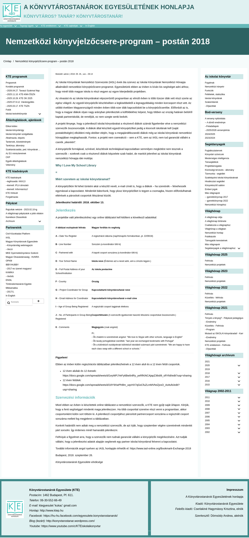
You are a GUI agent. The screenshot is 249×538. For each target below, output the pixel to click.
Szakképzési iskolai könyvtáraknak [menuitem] (221, 178)
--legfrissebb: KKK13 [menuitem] (15, 182)
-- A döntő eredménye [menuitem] (215, 123)
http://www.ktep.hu (51, 511)
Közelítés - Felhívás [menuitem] (214, 326)
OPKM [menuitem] (9, 261)
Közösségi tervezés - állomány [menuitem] (219, 170)
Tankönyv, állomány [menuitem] (15, 146)
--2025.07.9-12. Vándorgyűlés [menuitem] (20, 103)
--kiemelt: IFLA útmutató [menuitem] (17, 186)
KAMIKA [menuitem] (10, 273)
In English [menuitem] (90, 26)
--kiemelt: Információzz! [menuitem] (17, 190)
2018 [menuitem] (207, 374)
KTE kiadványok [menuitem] (13, 178)
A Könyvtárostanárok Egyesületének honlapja (113, 7)
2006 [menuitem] (207, 417)
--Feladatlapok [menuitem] (212, 127)
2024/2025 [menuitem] (210, 134)
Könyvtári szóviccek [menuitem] (214, 155)
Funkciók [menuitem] (209, 91)
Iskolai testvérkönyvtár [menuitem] (25, 114)
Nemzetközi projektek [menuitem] (215, 265)
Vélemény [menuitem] (10, 165)
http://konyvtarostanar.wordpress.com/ (70, 521)
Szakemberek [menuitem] (211, 103)
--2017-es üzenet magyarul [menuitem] (18, 269)
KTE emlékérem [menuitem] (52, 26)
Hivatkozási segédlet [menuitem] (215, 182)
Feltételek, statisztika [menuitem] (215, 95)
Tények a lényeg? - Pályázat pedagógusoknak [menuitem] (224, 318)
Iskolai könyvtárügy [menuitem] (15, 130)
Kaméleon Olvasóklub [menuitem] (16, 218)
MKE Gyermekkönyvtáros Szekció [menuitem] (22, 254)
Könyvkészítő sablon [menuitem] (215, 186)
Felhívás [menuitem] (209, 261)
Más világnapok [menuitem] (212, 193)
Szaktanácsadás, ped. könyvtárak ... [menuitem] (23, 150)
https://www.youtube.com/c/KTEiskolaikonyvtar (71, 526)
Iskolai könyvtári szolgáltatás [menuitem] (19, 134)
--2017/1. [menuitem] (10, 292)
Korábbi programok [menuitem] (15, 87)
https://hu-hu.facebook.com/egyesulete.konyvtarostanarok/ (80, 516)
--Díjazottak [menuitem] (210, 106)
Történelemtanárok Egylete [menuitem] (19, 284)
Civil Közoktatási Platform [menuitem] (18, 234)
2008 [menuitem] (207, 409)
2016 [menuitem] (207, 381)
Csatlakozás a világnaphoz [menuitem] (218, 225)
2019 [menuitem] (207, 370)
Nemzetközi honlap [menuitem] (214, 233)
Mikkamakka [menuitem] (12, 288)
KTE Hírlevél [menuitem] (12, 193)
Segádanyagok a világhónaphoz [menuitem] (220, 249)
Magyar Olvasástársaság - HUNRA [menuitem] (22, 257)
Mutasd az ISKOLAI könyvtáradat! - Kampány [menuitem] (224, 334)
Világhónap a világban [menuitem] (215, 229)
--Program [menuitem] (210, 330)
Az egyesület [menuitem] (10, 26)
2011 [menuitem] (207, 398)
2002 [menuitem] (207, 432)
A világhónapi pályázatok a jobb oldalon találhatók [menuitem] (25, 214)
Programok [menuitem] (11, 83)
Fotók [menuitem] (8, 110)
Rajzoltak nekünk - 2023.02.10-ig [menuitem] (21, 210)
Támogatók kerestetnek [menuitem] (216, 241)
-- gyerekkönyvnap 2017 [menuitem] (216, 197)
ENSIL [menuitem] (9, 281)
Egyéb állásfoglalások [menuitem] (16, 161)
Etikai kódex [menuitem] (11, 127)
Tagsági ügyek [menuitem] (30, 26)
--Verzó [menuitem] (9, 250)
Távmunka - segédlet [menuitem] (215, 174)
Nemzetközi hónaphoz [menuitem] (215, 205)
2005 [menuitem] (207, 421)
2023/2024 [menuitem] (210, 138)
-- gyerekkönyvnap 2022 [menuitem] (216, 201)
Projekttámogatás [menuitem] (213, 166)
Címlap (7, 62)
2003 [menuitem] (207, 429)
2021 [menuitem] (207, 362)
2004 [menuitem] (207, 425)
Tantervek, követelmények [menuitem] (18, 142)
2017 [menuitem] (207, 377)
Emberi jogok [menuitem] (211, 190)
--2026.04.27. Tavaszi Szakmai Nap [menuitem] (23, 91)
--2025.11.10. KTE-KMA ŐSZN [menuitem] (20, 95)
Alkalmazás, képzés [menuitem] (15, 138)
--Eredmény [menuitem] (210, 322)
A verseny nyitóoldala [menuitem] (215, 119)
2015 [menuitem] (207, 385)
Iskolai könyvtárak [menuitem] (213, 99)
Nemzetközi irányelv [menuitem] (214, 87)
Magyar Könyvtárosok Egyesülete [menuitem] (22, 242)
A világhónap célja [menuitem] (213, 218)
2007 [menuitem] (207, 413)
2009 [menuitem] (207, 405)
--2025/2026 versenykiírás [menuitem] (217, 130)
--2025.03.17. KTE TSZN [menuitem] (18, 106)
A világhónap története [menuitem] (215, 221)
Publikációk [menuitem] (210, 237)
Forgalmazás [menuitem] (12, 197)
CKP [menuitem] (8, 158)
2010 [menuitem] (207, 402)
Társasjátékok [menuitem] (211, 163)
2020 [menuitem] (207, 366)
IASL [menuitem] (8, 238)
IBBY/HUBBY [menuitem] (12, 265)
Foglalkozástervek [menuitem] (213, 151)
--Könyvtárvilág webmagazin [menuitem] (19, 246)
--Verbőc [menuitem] (10, 277)
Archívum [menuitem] (25, 222)
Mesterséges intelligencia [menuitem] (217, 159)
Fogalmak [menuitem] (209, 83)
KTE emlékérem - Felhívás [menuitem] (217, 345)
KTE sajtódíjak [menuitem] (71, 26)
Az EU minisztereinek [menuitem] (16, 154)
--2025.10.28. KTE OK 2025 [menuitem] (19, 99)
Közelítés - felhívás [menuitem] (214, 298)
